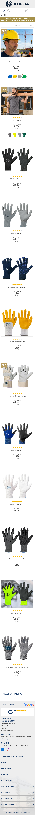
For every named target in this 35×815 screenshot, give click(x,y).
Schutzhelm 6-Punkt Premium (17, 62)
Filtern (17, 25)
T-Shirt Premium (17, 120)
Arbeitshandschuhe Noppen (17, 287)
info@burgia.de (6, 739)
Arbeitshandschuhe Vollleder (17, 396)
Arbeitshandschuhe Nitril (17, 342)
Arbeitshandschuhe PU (17, 179)
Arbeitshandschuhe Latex (17, 559)
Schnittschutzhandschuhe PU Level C (17, 667)
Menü (5, 15)
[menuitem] (7, 10)
